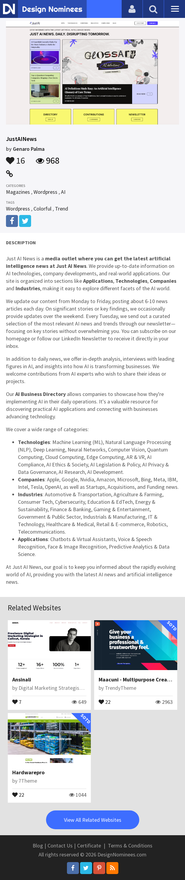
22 (105, 701)
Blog (38, 845)
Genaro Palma (29, 148)
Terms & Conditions (130, 845)
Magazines (18, 191)
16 (15, 158)
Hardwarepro (28, 772)
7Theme (28, 780)
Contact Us (60, 845)
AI (63, 191)
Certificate (89, 845)
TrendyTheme (120, 687)
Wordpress (45, 191)
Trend (61, 208)
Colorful (42, 208)
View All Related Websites (92, 819)
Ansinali (21, 679)
